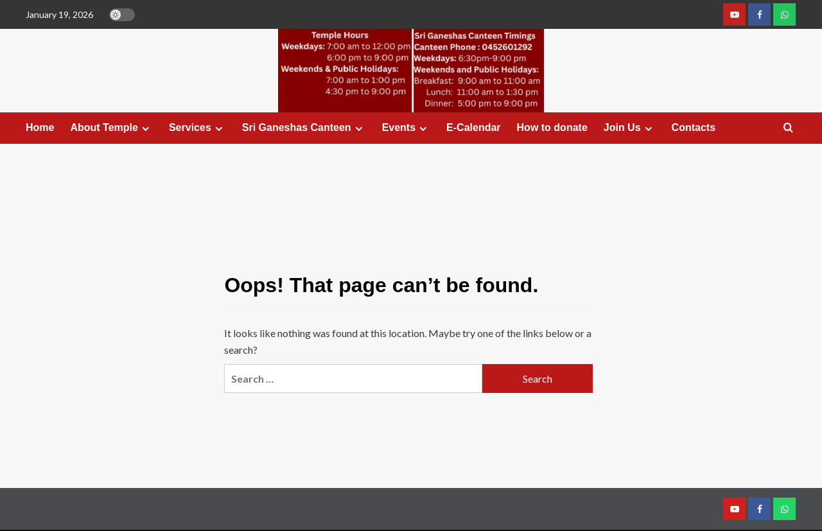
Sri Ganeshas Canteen (304, 128)
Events (406, 128)
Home (40, 127)
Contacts (693, 127)
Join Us (630, 128)
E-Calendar (473, 127)
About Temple (111, 128)
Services (197, 128)
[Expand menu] (145, 128)
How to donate (552, 127)
